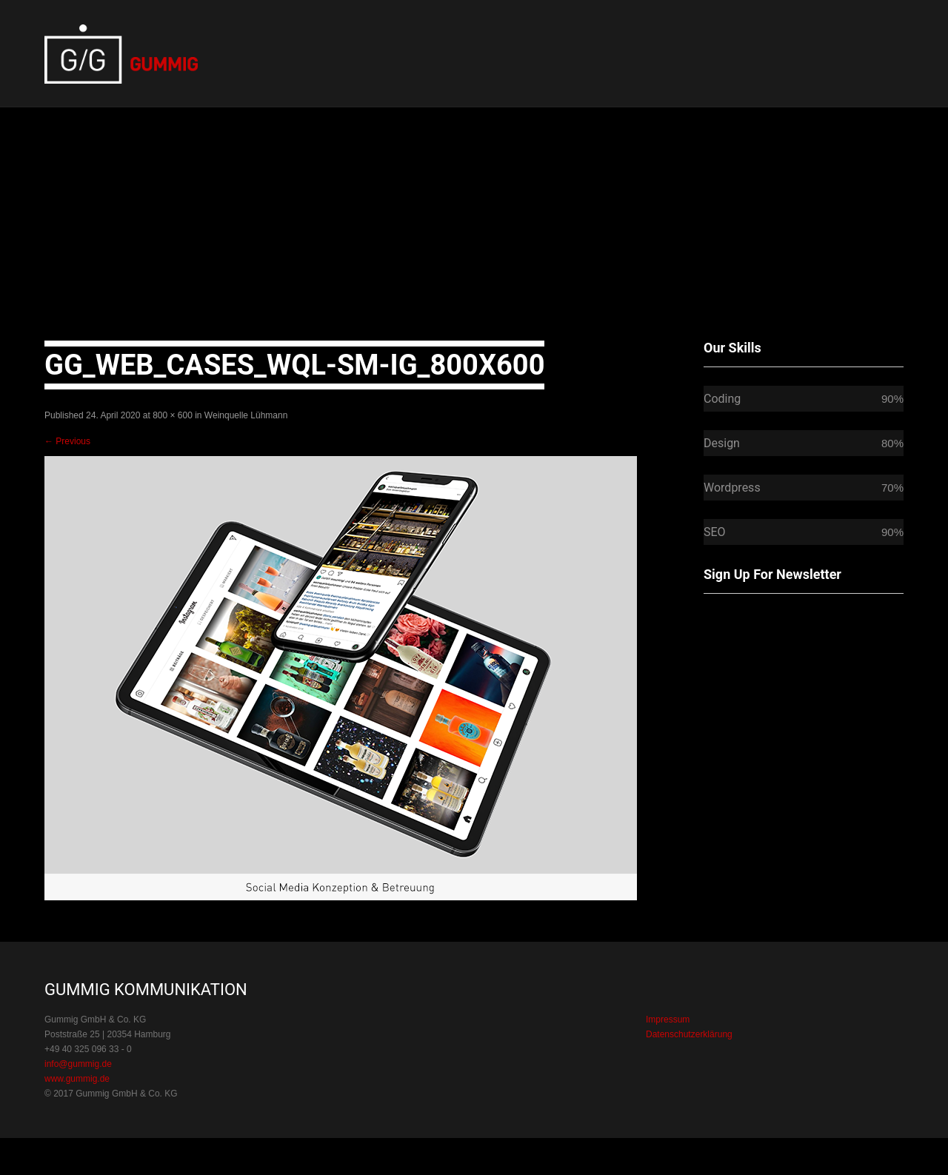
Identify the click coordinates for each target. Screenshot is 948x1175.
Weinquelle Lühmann (246, 415)
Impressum (668, 1019)
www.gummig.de (77, 1079)
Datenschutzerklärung (689, 1034)
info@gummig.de (78, 1064)
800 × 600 (173, 415)
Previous (67, 441)
